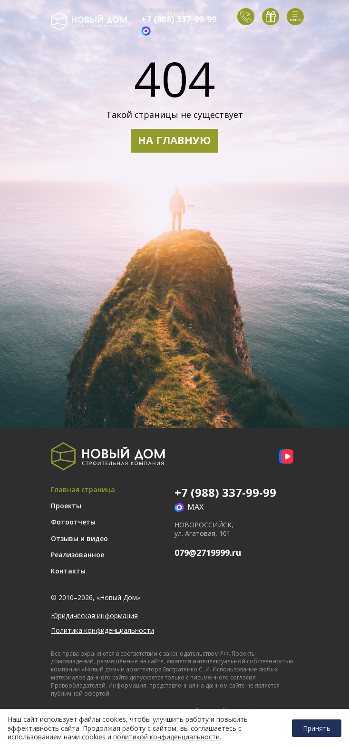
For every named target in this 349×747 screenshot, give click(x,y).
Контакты (68, 570)
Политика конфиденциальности (102, 630)
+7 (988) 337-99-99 (178, 19)
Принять (316, 728)
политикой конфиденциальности (166, 737)
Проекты (66, 505)
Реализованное (77, 554)
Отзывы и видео (79, 538)
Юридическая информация (94, 615)
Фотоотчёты (73, 521)
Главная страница (83, 489)
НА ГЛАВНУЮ (174, 140)
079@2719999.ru (207, 552)
